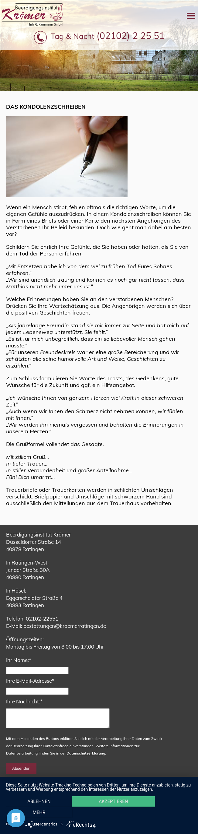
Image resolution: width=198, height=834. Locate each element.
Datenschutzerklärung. (86, 757)
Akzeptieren (99, 813)
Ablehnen (34, 813)
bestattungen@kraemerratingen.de (64, 626)
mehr (164, 813)
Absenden (21, 772)
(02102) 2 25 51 (131, 35)
